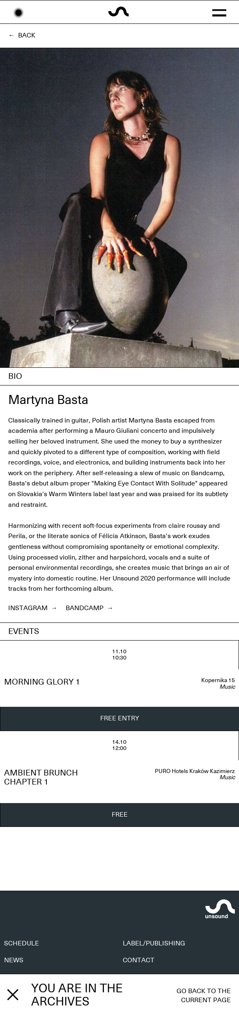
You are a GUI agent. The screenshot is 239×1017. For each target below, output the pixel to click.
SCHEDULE (21, 943)
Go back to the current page (204, 995)
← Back (21, 35)
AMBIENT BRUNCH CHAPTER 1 (41, 777)
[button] (219, 11)
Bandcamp (89, 608)
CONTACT (138, 960)
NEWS (13, 960)
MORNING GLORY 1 (42, 682)
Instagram (32, 608)
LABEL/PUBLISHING (154, 943)
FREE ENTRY (119, 718)
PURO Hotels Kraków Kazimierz (195, 771)
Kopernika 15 (218, 680)
